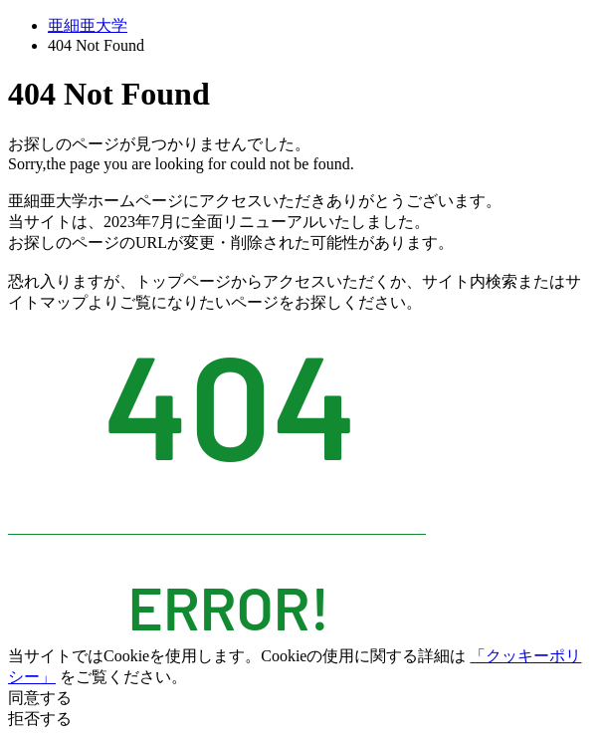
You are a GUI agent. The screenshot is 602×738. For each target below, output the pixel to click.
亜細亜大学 (87, 25)
